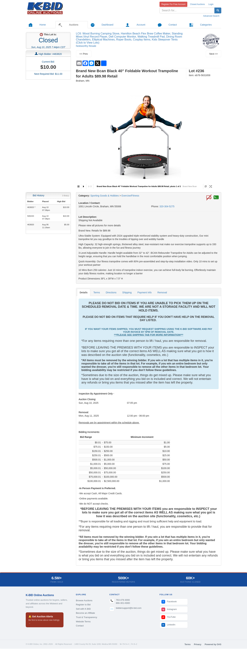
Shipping (127, 292)
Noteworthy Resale (86, 46)
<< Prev (83, 53)
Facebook (169, 602)
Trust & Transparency (86, 617)
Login (210, 4)
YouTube (168, 617)
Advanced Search (211, 16)
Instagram (169, 609)
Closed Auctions (197, 4)
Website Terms (83, 621)
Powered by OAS (213, 644)
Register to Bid (83, 604)
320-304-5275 (167, 206)
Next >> (213, 53)
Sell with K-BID (83, 609)
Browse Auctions (84, 600)
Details (84, 292)
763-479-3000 (123, 600)
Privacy (197, 644)
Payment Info (144, 292)
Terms (96, 292)
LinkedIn (168, 625)
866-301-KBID (123, 603)
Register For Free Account (173, 4)
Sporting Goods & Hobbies (104, 195)
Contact (80, 625)
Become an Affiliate (85, 613)
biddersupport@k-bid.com (129, 608)
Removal (162, 292)
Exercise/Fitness (130, 195)
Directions (111, 292)
